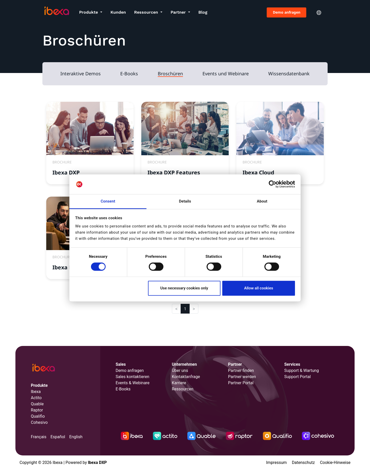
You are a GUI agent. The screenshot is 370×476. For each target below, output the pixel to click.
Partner (179, 12)
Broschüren (170, 74)
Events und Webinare (225, 74)
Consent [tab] (108, 201)
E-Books (129, 74)
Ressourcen (146, 12)
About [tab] (262, 201)
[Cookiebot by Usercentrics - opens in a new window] (272, 184)
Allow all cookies (258, 288)
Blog (202, 12)
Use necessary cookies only (184, 288)
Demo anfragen (286, 12)
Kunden (118, 12)
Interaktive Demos (80, 74)
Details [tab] (185, 201)
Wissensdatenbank (289, 74)
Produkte (89, 12)
